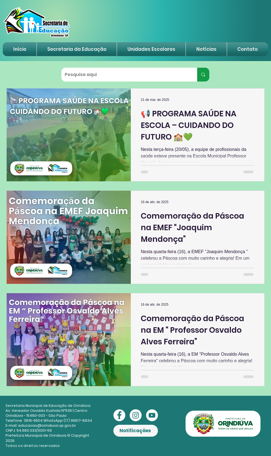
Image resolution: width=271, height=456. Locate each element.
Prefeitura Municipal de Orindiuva (36, 435)
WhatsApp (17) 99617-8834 (67, 420)
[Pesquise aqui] (125, 75)
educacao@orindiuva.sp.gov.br (47, 425)
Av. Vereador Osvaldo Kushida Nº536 (39, 410)
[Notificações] (135, 431)
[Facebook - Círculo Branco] (119, 415)
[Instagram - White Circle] (136, 415)
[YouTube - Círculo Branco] (152, 415)
